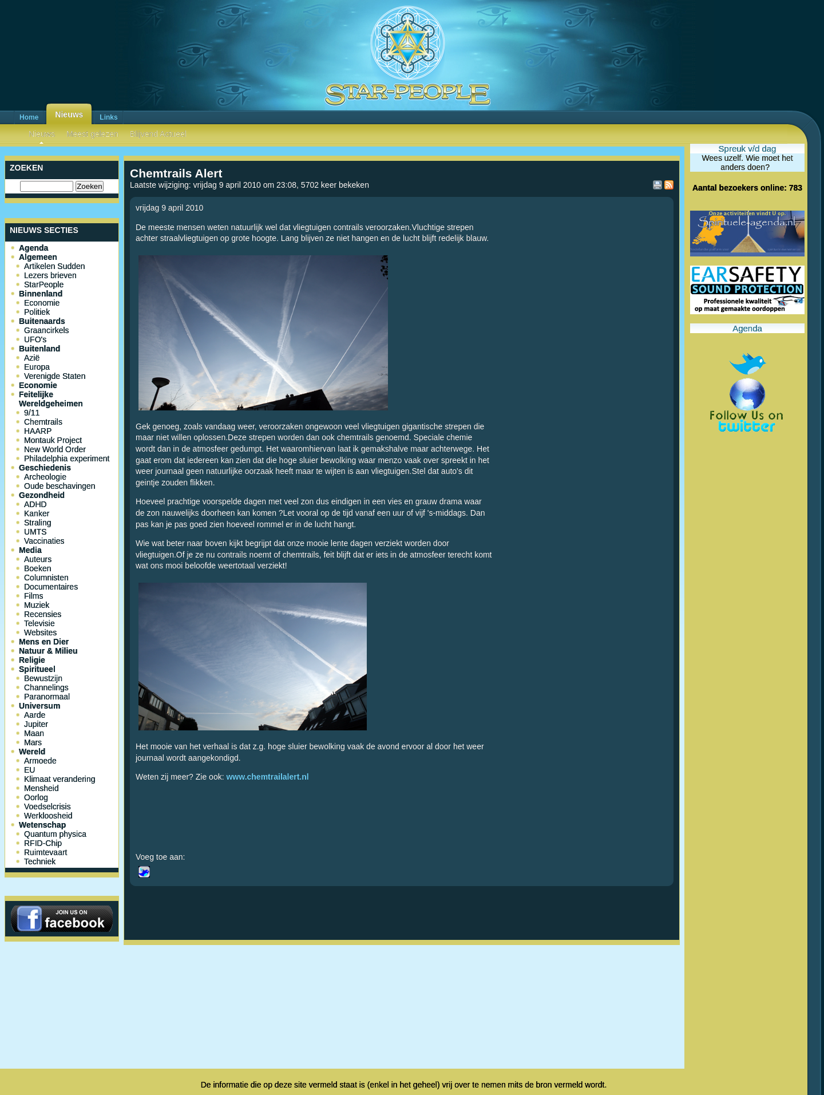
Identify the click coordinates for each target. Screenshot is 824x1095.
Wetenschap (42, 824)
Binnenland (40, 293)
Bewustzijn (43, 678)
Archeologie (45, 476)
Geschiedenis (45, 467)
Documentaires (51, 586)
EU (29, 769)
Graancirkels (46, 330)
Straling (37, 522)
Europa (37, 366)
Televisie (39, 623)
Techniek (40, 861)
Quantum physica (55, 834)
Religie (32, 660)
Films (33, 595)
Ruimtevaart (45, 852)
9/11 (31, 412)
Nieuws (69, 114)
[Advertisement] (402, 987)
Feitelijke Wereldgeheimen (51, 399)
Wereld (32, 751)
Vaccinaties (44, 540)
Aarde (34, 715)
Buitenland (39, 348)
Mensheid (41, 788)
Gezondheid (42, 495)
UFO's (35, 339)
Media (30, 550)
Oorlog (36, 797)
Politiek (37, 312)
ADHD (35, 504)
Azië (31, 357)
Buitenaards (42, 321)
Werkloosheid (48, 815)
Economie (42, 302)
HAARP (38, 431)
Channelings (46, 687)
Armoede (40, 760)
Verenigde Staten (54, 376)
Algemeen (38, 257)
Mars (33, 742)
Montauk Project (53, 440)
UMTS (35, 531)
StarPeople (44, 284)
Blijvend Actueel (158, 134)
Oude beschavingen (60, 486)
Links (108, 117)
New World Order (55, 449)
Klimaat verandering (60, 779)
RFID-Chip (43, 843)
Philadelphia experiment (66, 458)
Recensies (42, 614)
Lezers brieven (50, 275)
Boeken (37, 568)
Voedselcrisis (47, 806)
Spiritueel (37, 669)
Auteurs (38, 559)
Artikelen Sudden (54, 266)
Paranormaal (47, 696)
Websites (40, 632)
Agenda (33, 247)
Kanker (36, 513)
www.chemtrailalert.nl (267, 776)
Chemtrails (43, 421)
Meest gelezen (92, 134)
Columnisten (46, 577)
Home (28, 117)
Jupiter (36, 724)
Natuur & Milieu (48, 650)
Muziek (36, 605)
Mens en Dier (44, 641)
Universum (39, 705)
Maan (34, 733)
